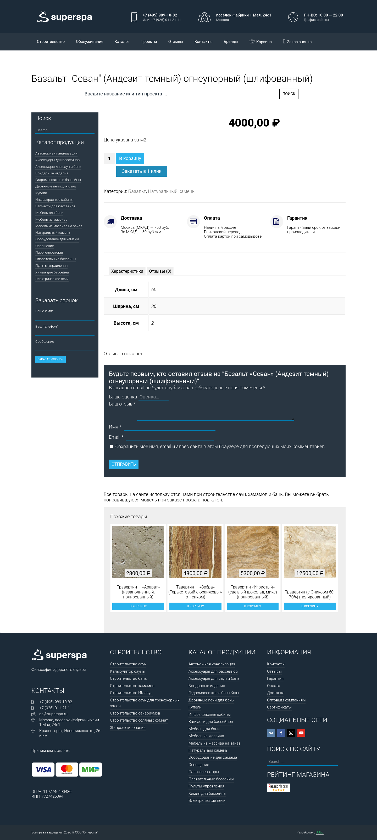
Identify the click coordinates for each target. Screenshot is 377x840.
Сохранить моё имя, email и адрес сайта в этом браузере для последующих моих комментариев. (220, 446)
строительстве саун (224, 494)
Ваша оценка (123, 396)
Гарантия (275, 678)
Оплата (273, 685)
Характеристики (127, 271)
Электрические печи (52, 279)
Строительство (51, 41)
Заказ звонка (297, 41)
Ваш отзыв (122, 404)
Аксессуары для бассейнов (57, 160)
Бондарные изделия (51, 173)
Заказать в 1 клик (141, 171)
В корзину (130, 158)
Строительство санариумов (135, 713)
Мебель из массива (51, 219)
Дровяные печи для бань (55, 186)
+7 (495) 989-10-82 (55, 702)
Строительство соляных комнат (139, 720)
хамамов (258, 494)
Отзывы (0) (160, 271)
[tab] (127, 271)
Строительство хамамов (132, 685)
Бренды (231, 41)
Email (116, 437)
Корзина (261, 41)
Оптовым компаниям (286, 700)
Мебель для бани (49, 212)
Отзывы (175, 41)
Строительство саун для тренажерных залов (145, 703)
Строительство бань (128, 678)
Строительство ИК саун (131, 692)
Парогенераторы (49, 252)
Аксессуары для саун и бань (58, 166)
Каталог (122, 41)
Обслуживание (89, 41)
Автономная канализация (56, 153)
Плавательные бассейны (55, 259)
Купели (41, 193)
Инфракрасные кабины (54, 199)
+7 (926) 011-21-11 (55, 708)
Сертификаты (279, 707)
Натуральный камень (171, 191)
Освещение (44, 246)
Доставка (275, 692)
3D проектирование (128, 727)
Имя (115, 427)
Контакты (204, 41)
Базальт (137, 191)
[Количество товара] (109, 158)
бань (278, 494)
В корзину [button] (138, 606)
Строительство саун (128, 664)
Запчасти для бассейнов (55, 206)
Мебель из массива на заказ (58, 226)
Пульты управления (51, 265)
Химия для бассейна (52, 272)
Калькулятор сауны (127, 671)
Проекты (149, 41)
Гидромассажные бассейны (58, 180)
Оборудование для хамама (57, 239)
